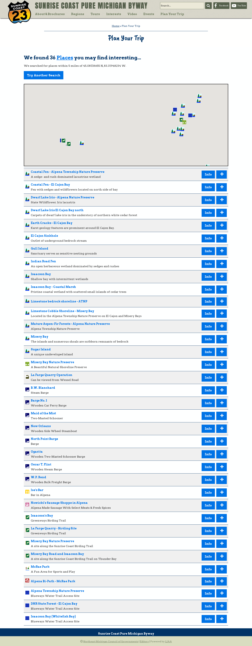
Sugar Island (41, 349)
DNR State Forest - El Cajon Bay (54, 603)
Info (208, 174)
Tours (95, 14)
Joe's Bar (37, 490)
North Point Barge (44, 439)
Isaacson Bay (41, 274)
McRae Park (40, 566)
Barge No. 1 (39, 400)
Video (132, 14)
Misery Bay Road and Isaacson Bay (57, 554)
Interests (113, 14)
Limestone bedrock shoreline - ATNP (59, 301)
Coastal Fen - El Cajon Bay (50, 184)
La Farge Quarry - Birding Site (54, 528)
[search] (182, 5)
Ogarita (37, 451)
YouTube (241, 5)
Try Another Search (43, 75)
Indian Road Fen (43, 261)
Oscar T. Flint (41, 464)
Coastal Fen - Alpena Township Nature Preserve (67, 172)
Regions (77, 14)
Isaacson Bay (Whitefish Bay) (53, 616)
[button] (182, 129)
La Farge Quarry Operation (51, 375)
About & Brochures (50, 14)
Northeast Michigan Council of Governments (110, 641)
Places (65, 58)
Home (116, 26)
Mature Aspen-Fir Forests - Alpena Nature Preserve (70, 324)
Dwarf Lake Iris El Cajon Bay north (57, 210)
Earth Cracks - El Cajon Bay (51, 223)
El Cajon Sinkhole (44, 235)
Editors (144, 641)
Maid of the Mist (43, 413)
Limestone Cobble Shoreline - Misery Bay (62, 311)
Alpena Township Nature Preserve (57, 591)
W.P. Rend (38, 477)
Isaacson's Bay (42, 515)
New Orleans (41, 426)
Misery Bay (39, 336)
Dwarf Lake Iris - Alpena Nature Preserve (62, 197)
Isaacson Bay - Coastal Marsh (53, 287)
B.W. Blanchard (43, 387)
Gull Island (39, 248)
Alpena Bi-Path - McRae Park (53, 581)
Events (148, 14)
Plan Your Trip (172, 14)
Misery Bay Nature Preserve (52, 362)
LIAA (168, 641)
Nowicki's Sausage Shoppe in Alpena (59, 503)
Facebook (223, 5)
